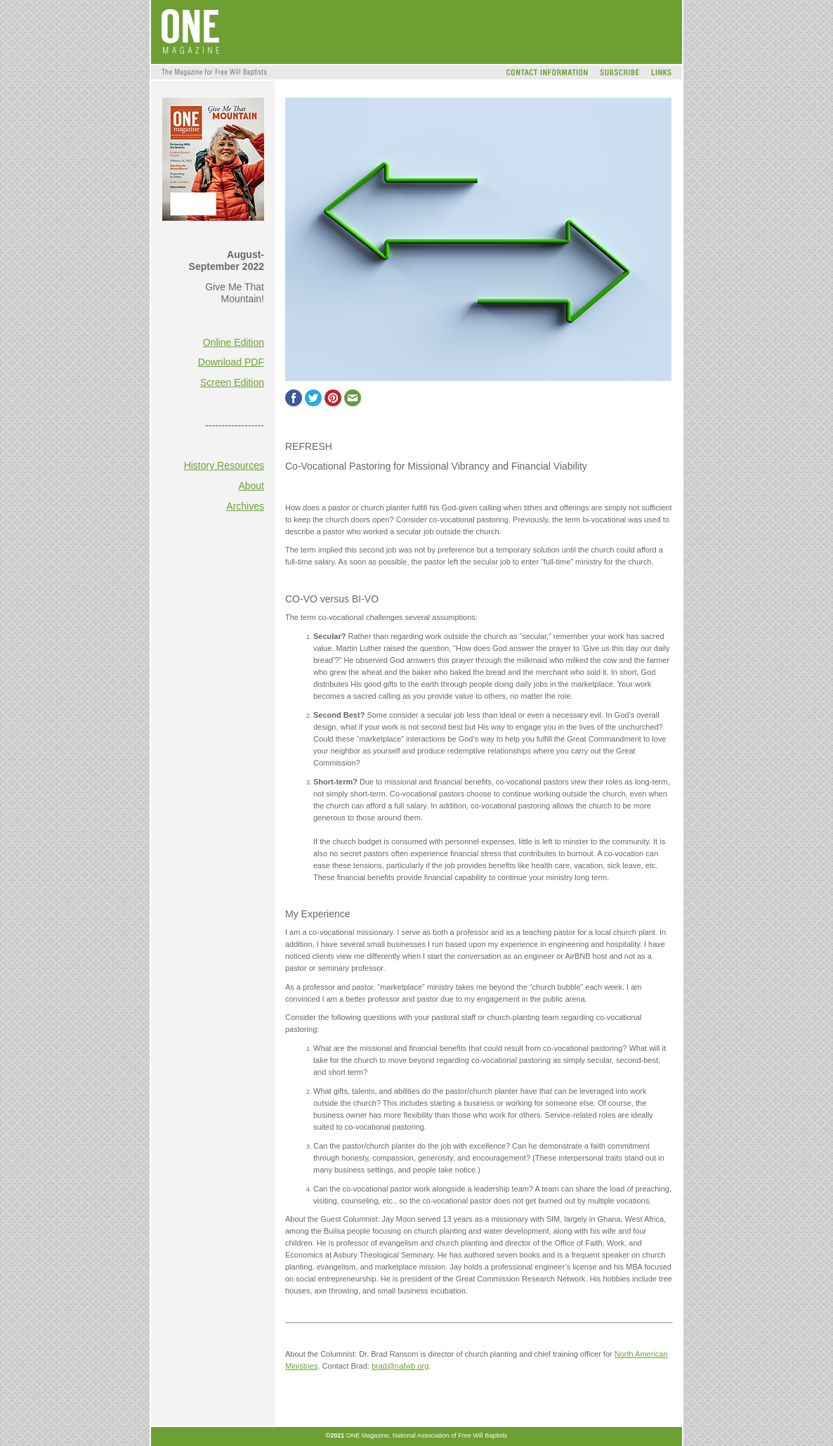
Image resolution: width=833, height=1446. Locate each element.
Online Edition (233, 342)
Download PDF (231, 362)
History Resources (224, 465)
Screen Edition (232, 382)
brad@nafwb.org (400, 1366)
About (251, 485)
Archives (245, 506)
